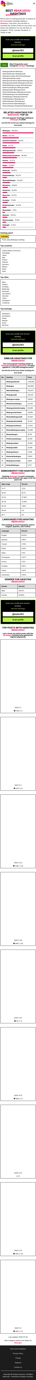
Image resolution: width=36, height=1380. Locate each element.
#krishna (5, 325)
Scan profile (18, 56)
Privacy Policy (18, 1353)
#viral (4, 323)
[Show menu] (34, 3)
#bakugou (6, 131)
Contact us (18, 1367)
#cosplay (5, 200)
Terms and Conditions (18, 1349)
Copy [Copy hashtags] (4, 65)
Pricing (18, 1358)
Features (18, 1363)
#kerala (4, 321)
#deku (4, 165)
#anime (5, 160)
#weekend (6, 314)
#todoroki (6, 170)
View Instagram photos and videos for (18, 1342)
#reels (4, 318)
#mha (4, 146)
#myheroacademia (9, 141)
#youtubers (6, 316)
